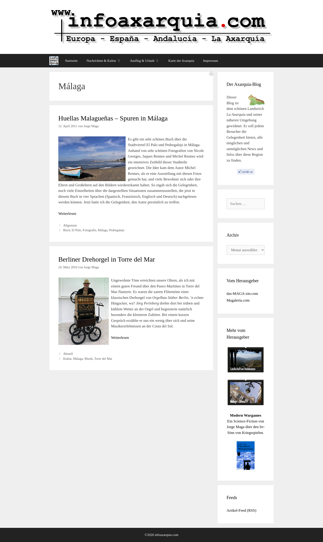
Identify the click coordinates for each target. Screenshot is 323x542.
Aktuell (68, 353)
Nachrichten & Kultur (106, 60)
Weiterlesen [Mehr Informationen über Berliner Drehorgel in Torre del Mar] (120, 337)
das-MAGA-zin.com (242, 293)
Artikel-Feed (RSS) (241, 510)
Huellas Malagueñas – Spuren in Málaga (113, 118)
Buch (66, 230)
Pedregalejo (116, 230)
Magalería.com (238, 300)
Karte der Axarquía (181, 60)
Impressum (210, 60)
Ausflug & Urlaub (147, 60)
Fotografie (89, 230)
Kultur (67, 358)
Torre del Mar (103, 358)
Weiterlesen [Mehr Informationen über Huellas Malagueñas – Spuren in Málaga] (67, 213)
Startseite (71, 60)
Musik (89, 358)
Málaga (102, 230)
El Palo (76, 230)
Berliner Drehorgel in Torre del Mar (106, 259)
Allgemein (70, 225)
